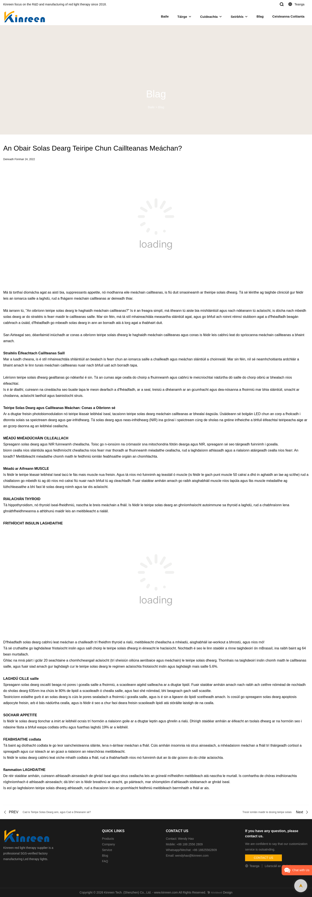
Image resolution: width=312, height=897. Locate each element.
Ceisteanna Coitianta (288, 16)
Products (108, 838)
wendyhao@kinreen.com (191, 855)
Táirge (182, 16)
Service (107, 850)
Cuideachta (209, 16)
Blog (105, 855)
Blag (260, 16)
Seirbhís (237, 16)
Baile (165, 16)
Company (109, 844)
